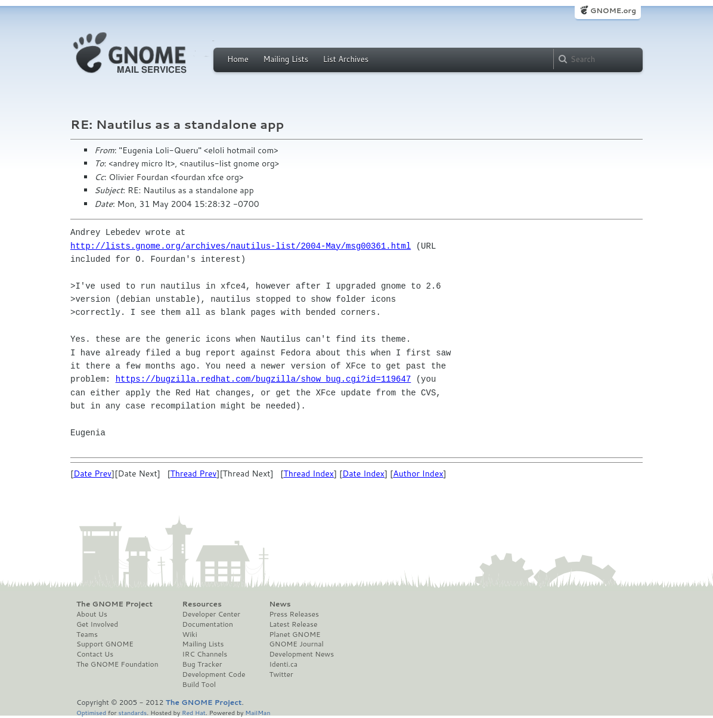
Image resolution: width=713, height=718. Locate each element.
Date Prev (92, 473)
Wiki (189, 634)
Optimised (91, 712)
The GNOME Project (114, 604)
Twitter (281, 674)
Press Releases (293, 614)
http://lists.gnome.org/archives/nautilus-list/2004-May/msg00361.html (240, 246)
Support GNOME (105, 644)
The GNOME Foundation (117, 664)
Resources (202, 604)
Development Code (214, 674)
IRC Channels (205, 654)
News (279, 604)
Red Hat (194, 712)
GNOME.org (613, 10)
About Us (91, 614)
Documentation (207, 624)
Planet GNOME (294, 634)
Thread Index (308, 473)
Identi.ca (283, 664)
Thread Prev (193, 473)
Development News (301, 654)
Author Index (418, 473)
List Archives (345, 59)
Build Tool (199, 684)
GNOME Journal (296, 644)
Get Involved (97, 624)
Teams (87, 634)
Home (238, 59)
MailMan (257, 712)
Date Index (363, 473)
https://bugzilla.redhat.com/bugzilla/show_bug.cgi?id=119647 (263, 379)
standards (132, 712)
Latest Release (293, 624)
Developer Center (211, 614)
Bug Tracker (202, 664)
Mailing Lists (285, 59)
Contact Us (94, 654)
